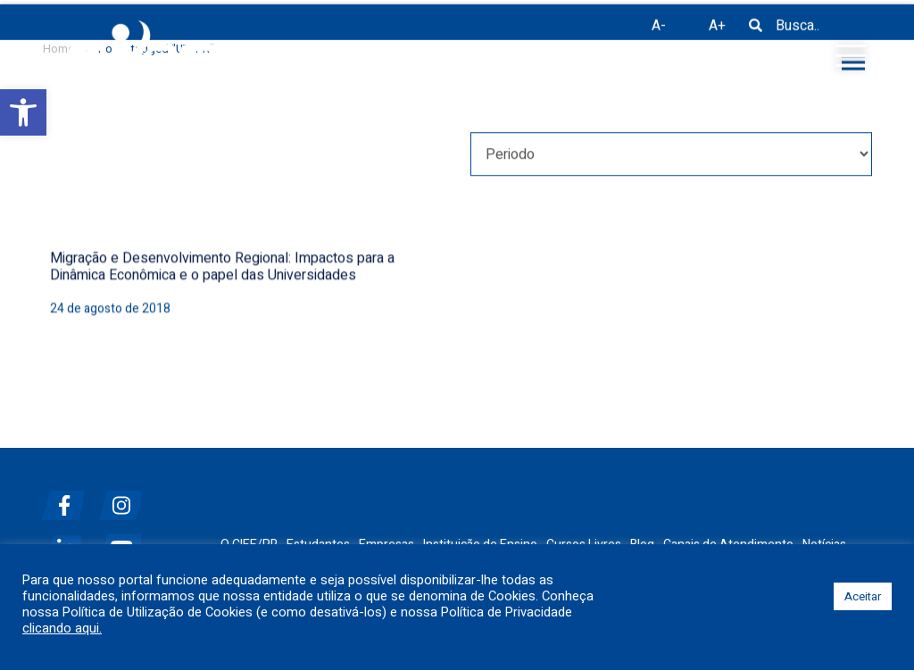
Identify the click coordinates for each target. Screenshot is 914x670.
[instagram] (126, 498)
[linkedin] (69, 541)
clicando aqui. (62, 629)
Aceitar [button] (862, 596)
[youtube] (126, 541)
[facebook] (69, 498)
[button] (23, 112)
